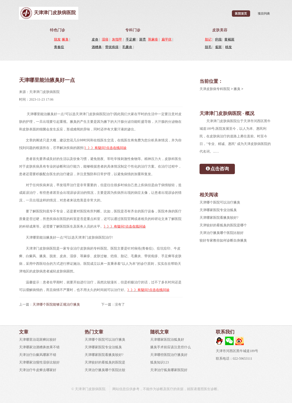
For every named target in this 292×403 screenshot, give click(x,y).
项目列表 (264, 13)
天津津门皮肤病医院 (55, 12)
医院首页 (241, 13)
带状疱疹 (112, 47)
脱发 (57, 39)
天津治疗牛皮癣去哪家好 (37, 370)
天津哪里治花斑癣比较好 (37, 339)
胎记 (208, 39)
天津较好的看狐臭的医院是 (105, 362)
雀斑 (218, 47)
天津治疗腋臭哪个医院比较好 (222, 233)
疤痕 (218, 39)
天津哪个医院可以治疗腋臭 (220, 202)
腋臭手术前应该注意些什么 (170, 347)
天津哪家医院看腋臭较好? (219, 217)
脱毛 (208, 47)
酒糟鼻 (97, 47)
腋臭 (65, 39)
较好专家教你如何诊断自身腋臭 (223, 240)
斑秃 (142, 39)
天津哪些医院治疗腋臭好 (168, 355)
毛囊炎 (127, 47)
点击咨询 (217, 168)
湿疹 (105, 39)
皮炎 (95, 39)
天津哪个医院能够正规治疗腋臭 (56, 304)
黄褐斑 (229, 39)
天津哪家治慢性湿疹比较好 (39, 362)
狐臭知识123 (159, 362)
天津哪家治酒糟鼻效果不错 (39, 347)
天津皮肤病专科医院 (215, 89)
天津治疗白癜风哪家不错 (37, 355)
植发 (228, 47)
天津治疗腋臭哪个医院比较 (105, 370)
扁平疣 (166, 39)
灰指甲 (117, 39)
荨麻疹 (153, 39)
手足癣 (131, 39)
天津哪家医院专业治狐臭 (218, 210)
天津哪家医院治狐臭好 (167, 339)
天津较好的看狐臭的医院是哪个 (223, 225)
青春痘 (59, 47)
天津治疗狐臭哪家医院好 (168, 370)
